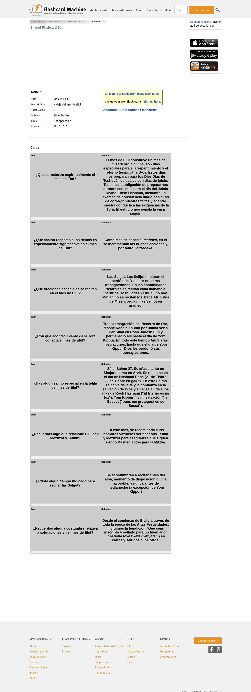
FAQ (130, 646)
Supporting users (200, 21)
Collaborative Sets (40, 651)
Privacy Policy (103, 667)
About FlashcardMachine (109, 646)
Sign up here (151, 101)
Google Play (167, 651)
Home (37, 21)
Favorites (34, 662)
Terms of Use (102, 672)
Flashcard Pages (38, 667)
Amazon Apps (168, 656)
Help (168, 10)
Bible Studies (74, 21)
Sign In (181, 10)
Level (34, 120)
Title (33, 98)
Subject (35, 115)
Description (38, 104)
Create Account (202, 10)
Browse (66, 651)
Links (130, 662)
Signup (131, 656)
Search (218, 10)
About (140, 10)
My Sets (34, 646)
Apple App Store (169, 646)
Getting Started (136, 651)
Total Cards (38, 109)
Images (33, 672)
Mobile (165, 639)
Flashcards (54, 21)
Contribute (154, 10)
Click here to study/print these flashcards (132, 93)
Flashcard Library (121, 10)
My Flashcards (98, 10)
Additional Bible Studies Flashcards (130, 110)
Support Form (103, 662)
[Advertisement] (101, 59)
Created (35, 126)
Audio (32, 677)
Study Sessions (37, 656)
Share (98, 656)
